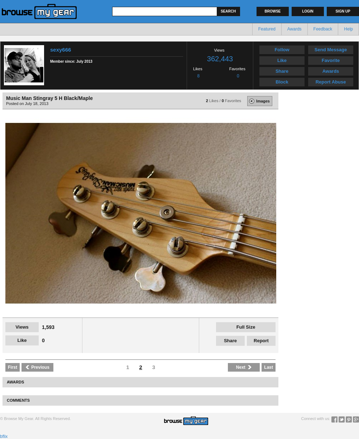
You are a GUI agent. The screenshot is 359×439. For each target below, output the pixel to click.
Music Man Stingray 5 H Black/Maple (49, 98)
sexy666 (60, 50)
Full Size (245, 327)
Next (244, 367)
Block (282, 82)
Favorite (331, 60)
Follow (281, 49)
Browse (273, 11)
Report (261, 340)
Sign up (342, 11)
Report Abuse (331, 82)
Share (282, 71)
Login (307, 11)
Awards (294, 29)
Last (268, 367)
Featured (267, 29)
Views (22, 327)
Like (282, 60)
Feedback (322, 29)
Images (259, 101)
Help (348, 29)
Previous (37, 367)
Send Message (331, 49)
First (12, 367)
